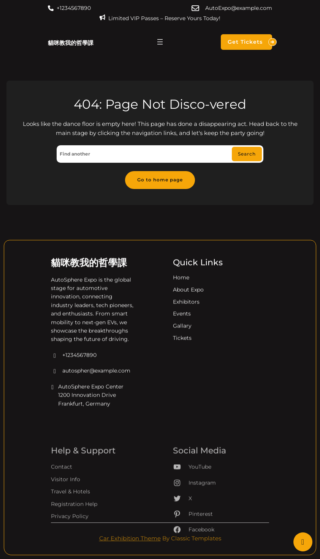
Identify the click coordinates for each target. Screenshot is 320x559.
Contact (61, 487)
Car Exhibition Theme (130, 538)
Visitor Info (65, 500)
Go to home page (160, 180)
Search (247, 154)
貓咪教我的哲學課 (70, 42)
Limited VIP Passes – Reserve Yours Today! (164, 18)
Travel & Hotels (70, 512)
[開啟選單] (160, 41)
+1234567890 (74, 8)
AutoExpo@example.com (238, 8)
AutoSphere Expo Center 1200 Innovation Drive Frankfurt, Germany (87, 400)
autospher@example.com (90, 376)
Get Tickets (250, 42)
